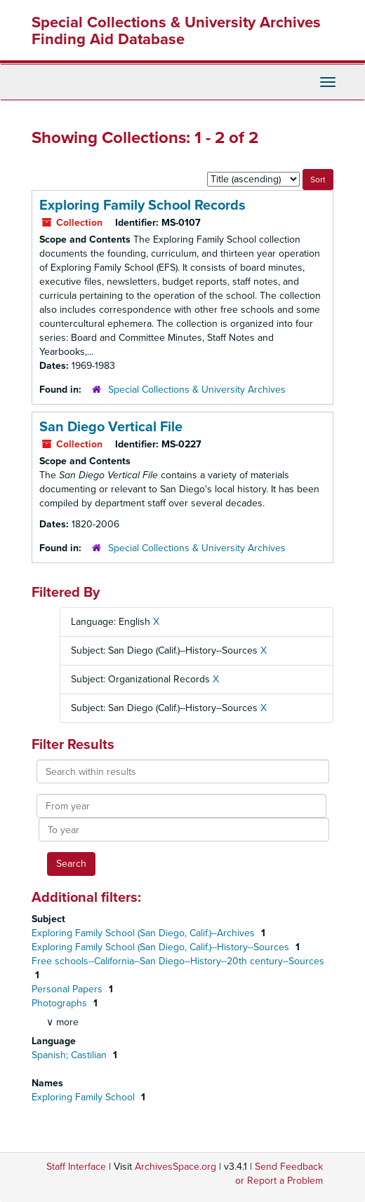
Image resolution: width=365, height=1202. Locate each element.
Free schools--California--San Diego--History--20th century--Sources (178, 961)
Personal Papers (68, 989)
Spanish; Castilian (70, 1055)
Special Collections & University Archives (197, 390)
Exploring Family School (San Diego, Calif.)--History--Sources (162, 947)
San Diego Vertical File (110, 427)
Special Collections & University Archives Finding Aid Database (176, 30)
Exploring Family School (85, 1097)
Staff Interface (76, 1167)
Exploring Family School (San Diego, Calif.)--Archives (145, 933)
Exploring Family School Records (142, 205)
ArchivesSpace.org (175, 1167)
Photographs (61, 1003)
